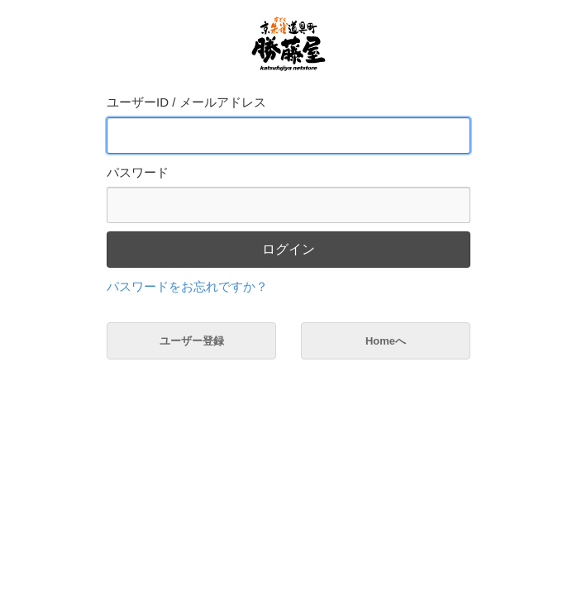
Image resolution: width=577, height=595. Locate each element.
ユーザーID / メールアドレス (186, 102)
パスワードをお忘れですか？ (187, 286)
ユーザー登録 (192, 341)
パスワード (138, 172)
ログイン (288, 249)
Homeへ (385, 341)
